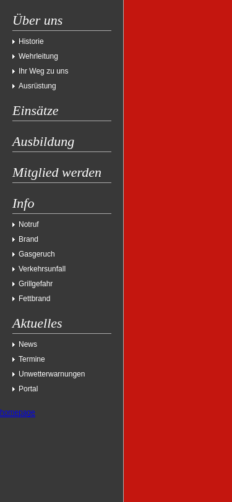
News (28, 344)
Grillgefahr (36, 283)
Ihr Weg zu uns (43, 71)
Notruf (29, 224)
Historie (31, 41)
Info (23, 203)
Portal (28, 389)
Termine (32, 359)
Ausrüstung (37, 86)
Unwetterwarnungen (52, 374)
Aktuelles (37, 323)
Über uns (37, 20)
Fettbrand (34, 298)
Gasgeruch (37, 254)
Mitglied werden (56, 172)
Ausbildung (43, 141)
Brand (28, 239)
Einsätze (35, 110)
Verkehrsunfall (42, 269)
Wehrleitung (38, 56)
